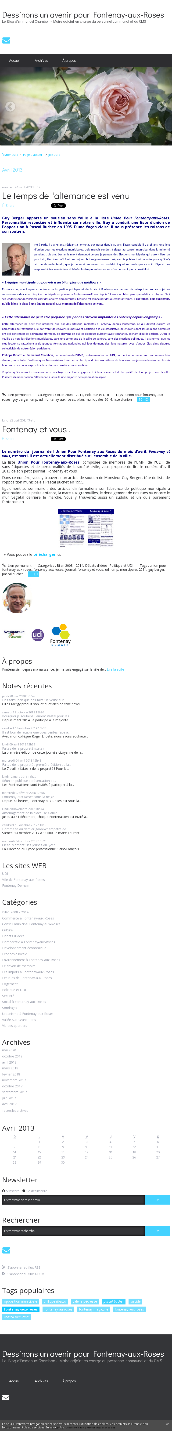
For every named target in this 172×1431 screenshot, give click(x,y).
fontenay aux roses (129, 1309)
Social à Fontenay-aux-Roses (24, 1002)
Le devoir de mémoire (19, 966)
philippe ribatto (55, 1301)
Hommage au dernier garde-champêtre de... (35, 829)
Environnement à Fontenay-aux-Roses (31, 960)
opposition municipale (20, 1301)
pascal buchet (114, 1301)
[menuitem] (15, 60)
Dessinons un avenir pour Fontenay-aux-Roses (83, 14)
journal (70, 569)
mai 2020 (9, 1050)
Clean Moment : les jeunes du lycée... (30, 845)
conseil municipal (16, 1317)
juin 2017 (9, 1098)
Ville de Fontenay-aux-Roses (23, 879)
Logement (10, 984)
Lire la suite (115, 669)
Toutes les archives (15, 1111)
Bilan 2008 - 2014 (15, 912)
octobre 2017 (12, 1086)
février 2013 (10, 155)
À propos (69, 60)
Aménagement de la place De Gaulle (29, 813)
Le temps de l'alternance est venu (66, 195)
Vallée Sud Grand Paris (19, 1020)
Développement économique (24, 948)
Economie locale (14, 954)
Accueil (14, 60)
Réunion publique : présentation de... (29, 780)
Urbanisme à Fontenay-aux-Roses (28, 1014)
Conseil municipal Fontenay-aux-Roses (31, 924)
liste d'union (123, 399)
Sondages (9, 1008)
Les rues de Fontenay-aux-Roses (27, 978)
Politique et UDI (14, 990)
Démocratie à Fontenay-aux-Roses (28, 942)
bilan (80, 399)
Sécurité (8, 996)
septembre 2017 (14, 1092)
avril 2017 (9, 1104)
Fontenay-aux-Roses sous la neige (28, 797)
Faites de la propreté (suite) (23, 748)
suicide (135, 1301)
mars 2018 (10, 1068)
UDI (5, 873)
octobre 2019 (12, 1056)
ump (33, 399)
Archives (41, 60)
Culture (7, 930)
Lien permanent (17, 394)
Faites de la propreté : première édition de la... (36, 764)
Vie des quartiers (14, 1026)
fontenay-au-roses (58, 1309)
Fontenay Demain (15, 885)
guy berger (20, 399)
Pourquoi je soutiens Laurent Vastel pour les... (36, 716)
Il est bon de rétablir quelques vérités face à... (36, 732)
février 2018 (11, 1074)
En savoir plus (55, 1427)
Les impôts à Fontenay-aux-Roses (28, 972)
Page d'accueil (33, 155)
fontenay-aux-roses (21, 1309)
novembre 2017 (14, 1080)
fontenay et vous (90, 569)
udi (41, 399)
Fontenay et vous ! (36, 429)
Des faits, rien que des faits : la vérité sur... (34, 700)
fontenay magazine (93, 1309)
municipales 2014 (99, 399)
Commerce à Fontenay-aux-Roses (28, 918)
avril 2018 (9, 1062)
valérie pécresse (85, 1301)
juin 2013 (54, 155)
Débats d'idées (13, 936)
